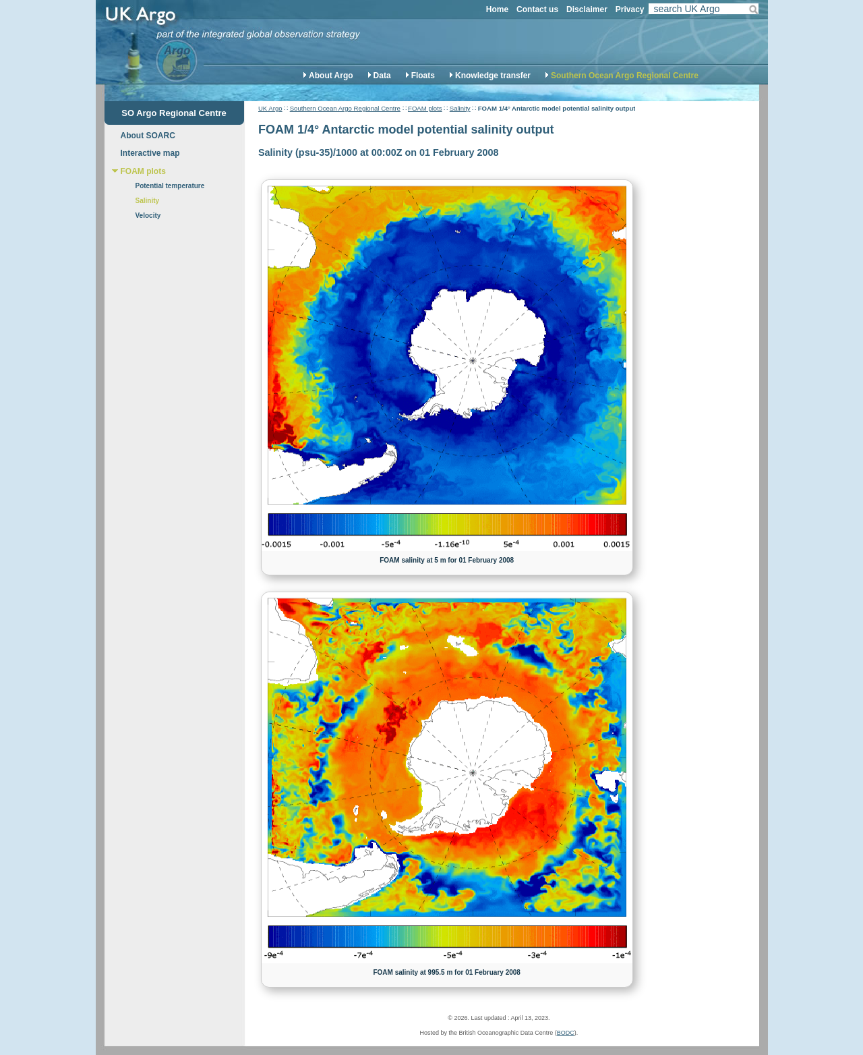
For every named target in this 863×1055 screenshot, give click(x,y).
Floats (423, 75)
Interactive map (150, 153)
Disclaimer (586, 9)
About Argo (331, 75)
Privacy (630, 9)
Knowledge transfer (493, 75)
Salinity (460, 108)
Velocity (148, 215)
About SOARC (148, 135)
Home (497, 9)
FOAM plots (425, 108)
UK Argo (270, 108)
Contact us (537, 9)
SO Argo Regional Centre (174, 113)
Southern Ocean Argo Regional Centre (624, 75)
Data (382, 75)
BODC (565, 1032)
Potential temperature (170, 186)
